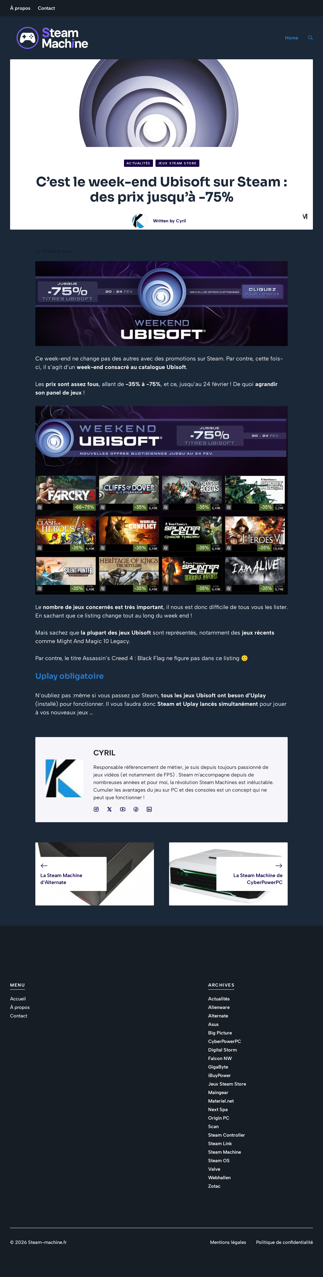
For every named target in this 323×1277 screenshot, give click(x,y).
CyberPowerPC (224, 1041)
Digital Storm (222, 1050)
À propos (20, 8)
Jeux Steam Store (177, 163)
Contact (46, 8)
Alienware (219, 1007)
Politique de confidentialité (284, 1242)
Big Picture (220, 1033)
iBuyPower (219, 1075)
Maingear (218, 1092)
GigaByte (218, 1067)
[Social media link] (96, 809)
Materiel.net (221, 1101)
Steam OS (219, 1160)
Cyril (181, 221)
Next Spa (218, 1109)
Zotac (214, 1186)
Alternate (218, 1016)
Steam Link (220, 1143)
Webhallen (219, 1177)
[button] (308, 37)
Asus (213, 1024)
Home (291, 38)
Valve (214, 1169)
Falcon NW (220, 1058)
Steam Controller (226, 1135)
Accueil (18, 999)
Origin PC (218, 1118)
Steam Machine (224, 1152)
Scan (213, 1126)
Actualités (138, 163)
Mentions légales (228, 1242)
